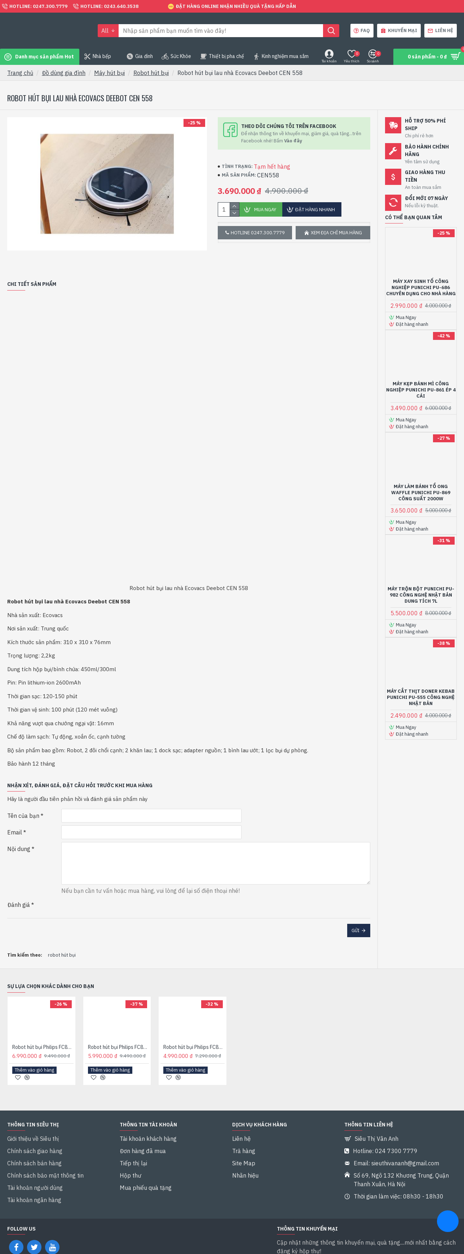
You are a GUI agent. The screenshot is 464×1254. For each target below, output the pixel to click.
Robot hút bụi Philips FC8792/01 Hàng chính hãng (194, 1024)
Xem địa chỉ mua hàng (336, 233)
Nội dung (18, 839)
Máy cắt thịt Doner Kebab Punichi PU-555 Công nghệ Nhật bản (421, 697)
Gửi (355, 917)
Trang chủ (20, 72)
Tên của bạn (23, 806)
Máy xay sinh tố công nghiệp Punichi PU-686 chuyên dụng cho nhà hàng (421, 288)
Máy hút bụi (109, 72)
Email (14, 823)
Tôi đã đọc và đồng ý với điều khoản (338, 1240)
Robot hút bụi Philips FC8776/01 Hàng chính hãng (43, 1024)
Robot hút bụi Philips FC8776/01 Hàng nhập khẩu (118, 1024)
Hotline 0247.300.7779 (258, 233)
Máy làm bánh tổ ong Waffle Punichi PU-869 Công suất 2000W (420, 493)
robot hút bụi (62, 932)
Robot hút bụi (151, 72)
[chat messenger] (448, 1222)
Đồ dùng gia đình (63, 72)
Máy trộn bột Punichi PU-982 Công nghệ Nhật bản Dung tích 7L (421, 595)
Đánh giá (18, 891)
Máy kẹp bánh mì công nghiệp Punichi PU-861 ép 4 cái (421, 390)
